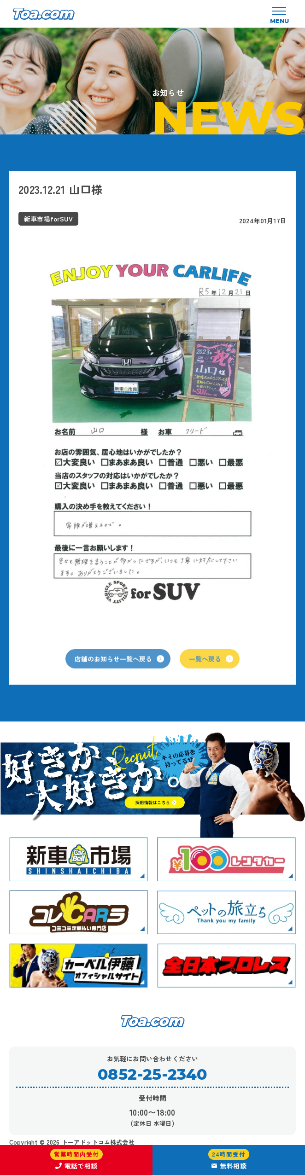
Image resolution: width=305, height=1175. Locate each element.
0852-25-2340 (152, 1074)
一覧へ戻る (211, 669)
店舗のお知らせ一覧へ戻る (119, 669)
